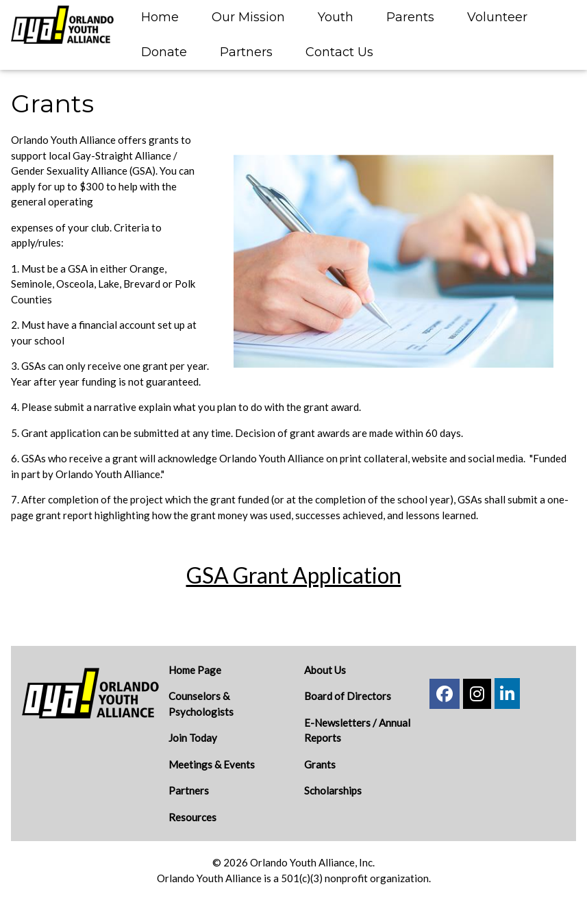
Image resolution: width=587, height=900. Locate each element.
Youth (335, 17)
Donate (164, 52)
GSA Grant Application (293, 575)
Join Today (192, 738)
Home (160, 17)
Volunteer (497, 17)
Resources (192, 817)
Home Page (194, 670)
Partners (246, 52)
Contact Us (339, 52)
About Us (325, 670)
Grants (320, 764)
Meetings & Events (211, 764)
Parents (410, 17)
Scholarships (333, 790)
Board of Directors (347, 696)
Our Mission (248, 17)
